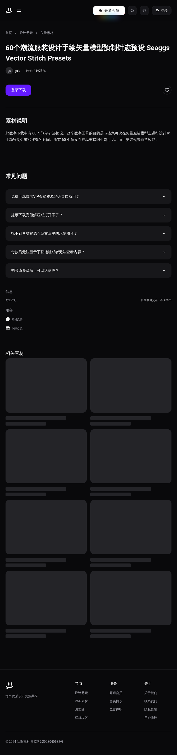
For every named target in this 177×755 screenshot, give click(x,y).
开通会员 (115, 693)
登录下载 (18, 90)
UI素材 (79, 709)
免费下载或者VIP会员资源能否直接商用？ (88, 196)
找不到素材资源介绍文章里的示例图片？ (88, 233)
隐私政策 (150, 709)
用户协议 (150, 718)
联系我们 (150, 701)
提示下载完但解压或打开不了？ (88, 215)
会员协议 (115, 701)
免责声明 (115, 709)
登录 (162, 10)
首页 (9, 33)
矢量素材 (47, 33)
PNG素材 (81, 701)
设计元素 (26, 33)
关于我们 (150, 693)
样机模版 (81, 718)
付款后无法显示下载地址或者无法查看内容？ (88, 252)
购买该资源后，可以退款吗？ (88, 270)
